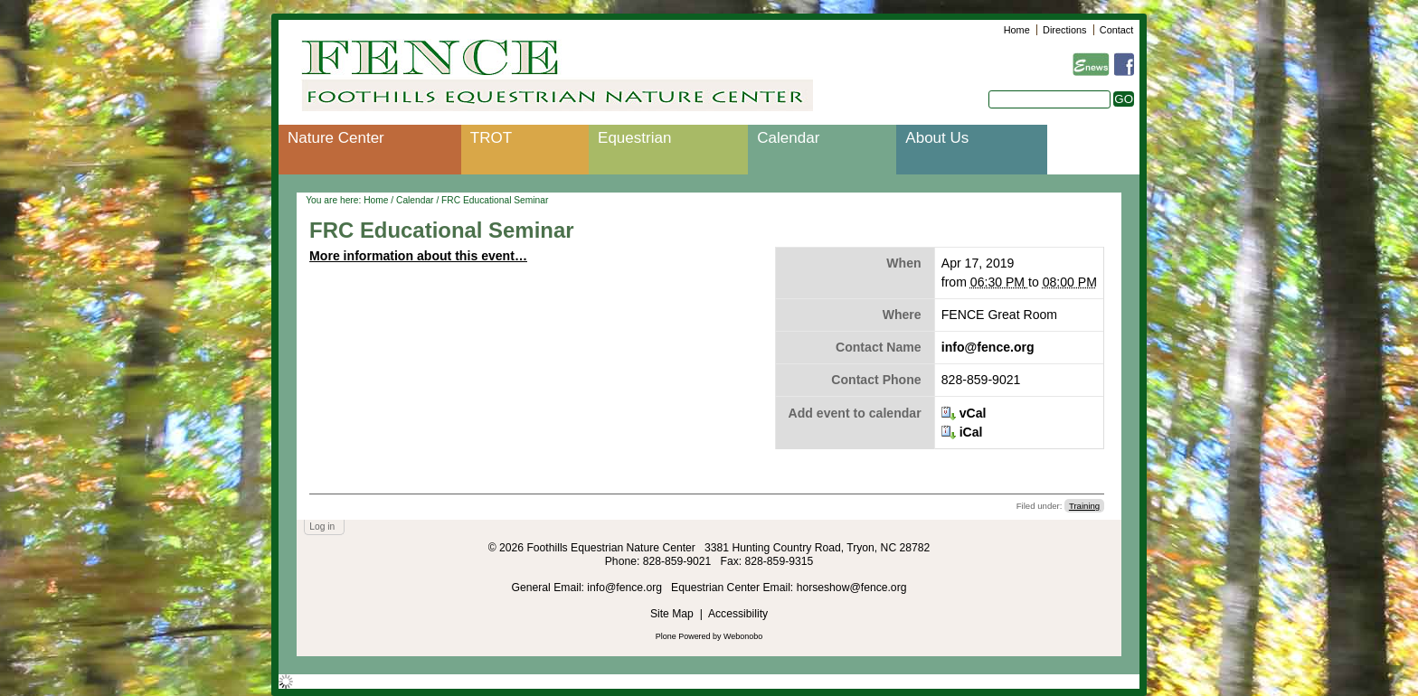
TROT (491, 137)
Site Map (672, 613)
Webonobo (742, 636)
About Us (937, 137)
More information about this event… (418, 256)
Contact (1116, 29)
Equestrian (634, 137)
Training (1084, 506)
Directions (1064, 29)
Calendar (788, 137)
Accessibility (738, 613)
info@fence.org (988, 347)
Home (1017, 29)
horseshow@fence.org (852, 587)
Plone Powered (683, 636)
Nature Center (336, 137)
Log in (322, 526)
